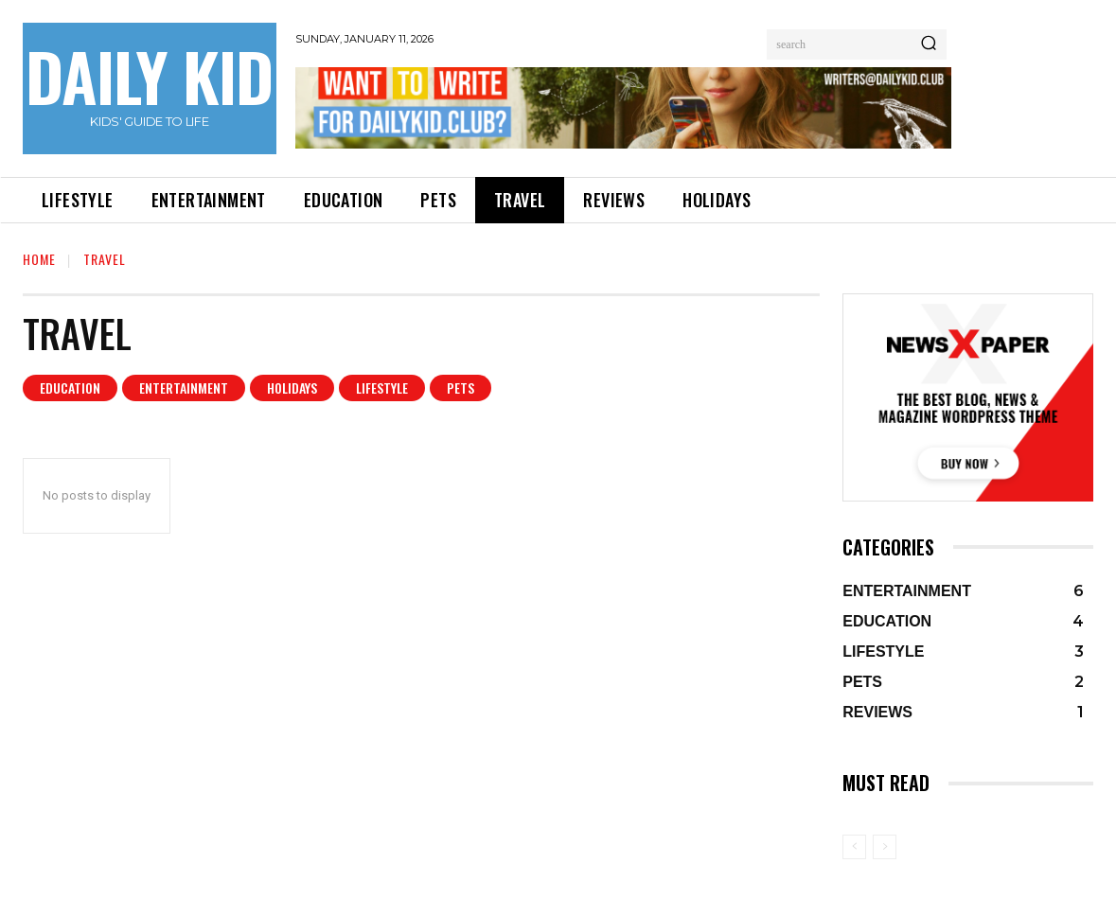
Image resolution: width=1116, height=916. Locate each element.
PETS (460, 388)
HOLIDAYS (292, 388)
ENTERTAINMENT (183, 388)
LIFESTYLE (382, 388)
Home (39, 259)
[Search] (929, 44)
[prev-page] (854, 847)
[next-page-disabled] (884, 847)
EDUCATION (70, 388)
